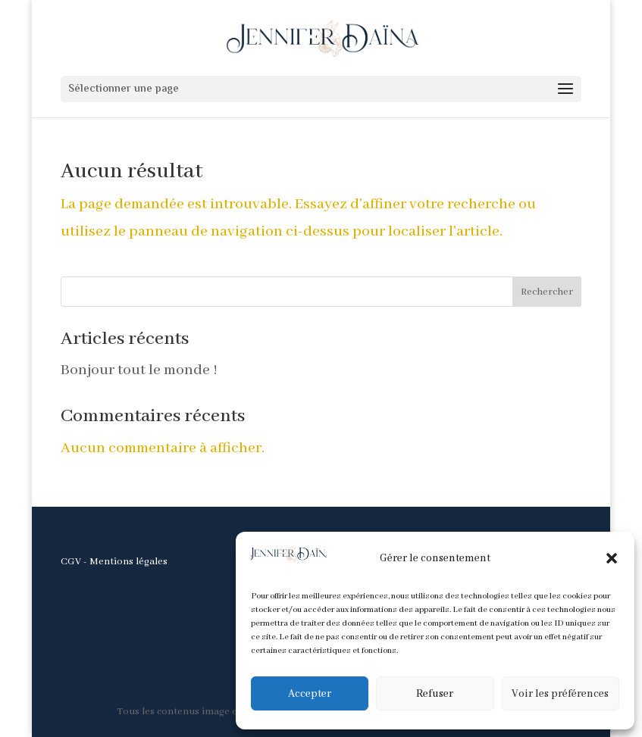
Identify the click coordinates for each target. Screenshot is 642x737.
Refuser (434, 694)
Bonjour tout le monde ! (139, 370)
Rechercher (547, 292)
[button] (611, 558)
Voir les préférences (560, 694)
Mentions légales (128, 561)
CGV (71, 561)
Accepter (309, 694)
